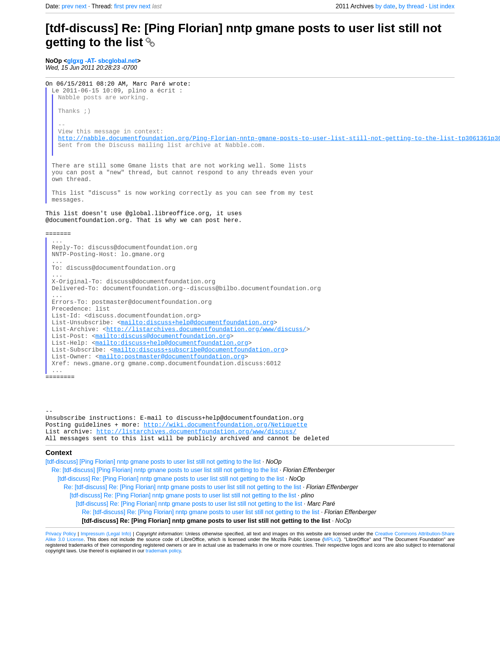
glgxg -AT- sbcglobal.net (102, 61)
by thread (411, 6)
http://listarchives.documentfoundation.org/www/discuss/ (206, 385)
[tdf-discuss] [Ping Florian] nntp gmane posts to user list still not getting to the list (153, 542)
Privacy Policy (60, 614)
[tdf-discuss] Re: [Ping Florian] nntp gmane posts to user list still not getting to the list (171, 559)
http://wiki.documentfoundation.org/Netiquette (225, 501)
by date (385, 6)
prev (67, 6)
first (119, 6)
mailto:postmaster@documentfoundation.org (171, 418)
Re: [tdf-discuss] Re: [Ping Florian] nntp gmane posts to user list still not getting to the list (182, 567)
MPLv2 (331, 619)
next (80, 6)
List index (442, 6)
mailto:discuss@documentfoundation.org (162, 393)
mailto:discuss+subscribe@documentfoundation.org (199, 410)
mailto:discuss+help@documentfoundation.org (197, 376)
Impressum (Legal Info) (106, 614)
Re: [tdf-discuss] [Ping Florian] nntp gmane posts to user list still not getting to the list (165, 550)
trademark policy (163, 631)
